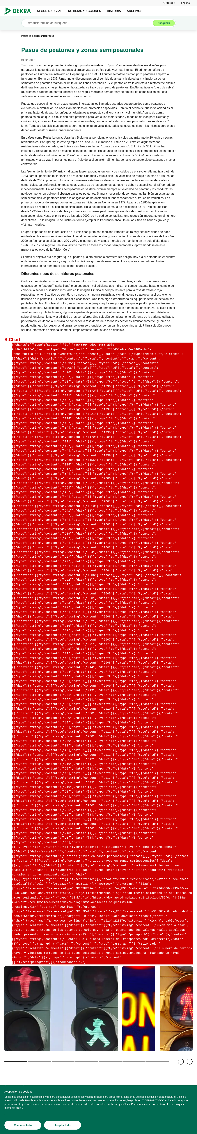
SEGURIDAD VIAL (49, 11)
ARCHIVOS (134, 11)
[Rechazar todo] (22, 1125)
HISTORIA (114, 11)
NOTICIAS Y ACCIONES (84, 11)
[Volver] (181, 1062)
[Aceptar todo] (62, 1125)
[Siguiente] (190, 1062)
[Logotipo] (19, 11)
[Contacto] (169, 3)
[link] (186, 3)
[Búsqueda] (164, 23)
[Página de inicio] (29, 36)
